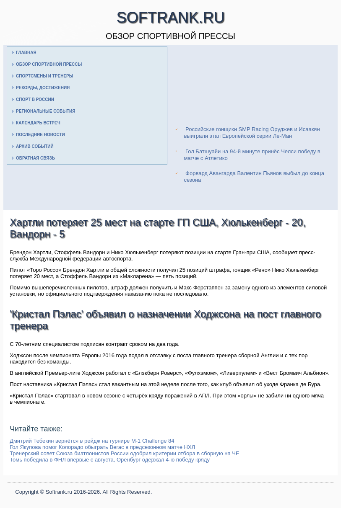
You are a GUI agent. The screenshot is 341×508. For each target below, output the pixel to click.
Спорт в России (35, 99)
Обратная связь (35, 158)
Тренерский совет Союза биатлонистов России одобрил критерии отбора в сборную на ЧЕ (124, 453)
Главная (26, 52)
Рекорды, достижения (43, 87)
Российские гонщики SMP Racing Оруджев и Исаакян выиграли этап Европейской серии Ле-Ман (252, 132)
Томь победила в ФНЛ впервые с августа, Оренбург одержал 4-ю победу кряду (110, 459)
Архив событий (35, 146)
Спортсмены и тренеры (44, 76)
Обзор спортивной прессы (49, 64)
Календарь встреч (38, 123)
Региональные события (45, 111)
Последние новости (40, 134)
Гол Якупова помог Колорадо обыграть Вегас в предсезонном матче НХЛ (102, 447)
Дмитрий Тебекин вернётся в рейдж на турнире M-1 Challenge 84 (92, 441)
